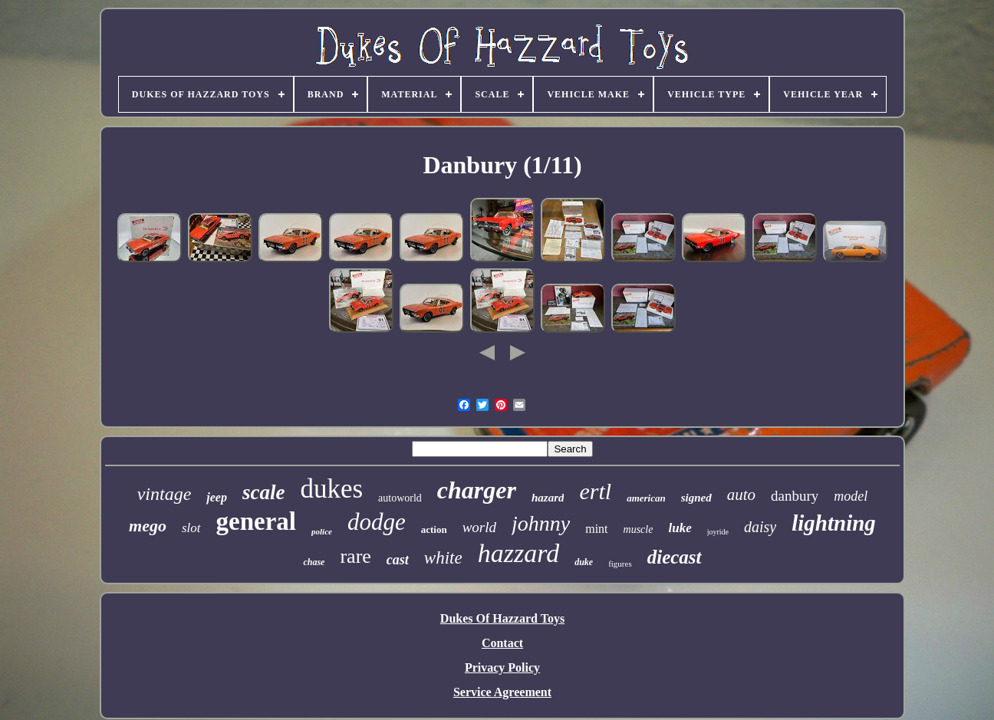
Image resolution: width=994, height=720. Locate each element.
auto (741, 494)
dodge (376, 521)
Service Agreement (502, 692)
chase (313, 562)
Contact (502, 642)
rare (355, 556)
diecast (674, 557)
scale (263, 492)
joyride (718, 532)
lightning (834, 523)
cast (398, 559)
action (434, 529)
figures (620, 563)
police (321, 531)
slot (191, 528)
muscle (638, 529)
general (256, 521)
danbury (794, 496)
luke (679, 528)
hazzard (518, 553)
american (646, 498)
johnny (541, 523)
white (443, 557)
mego (147, 525)
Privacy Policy (502, 667)
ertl (595, 491)
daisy (760, 526)
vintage (164, 494)
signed (696, 498)
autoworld (400, 498)
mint (596, 528)
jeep (216, 497)
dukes (331, 489)
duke (583, 562)
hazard (548, 498)
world (479, 527)
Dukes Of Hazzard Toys (502, 618)
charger (476, 490)
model (850, 496)
